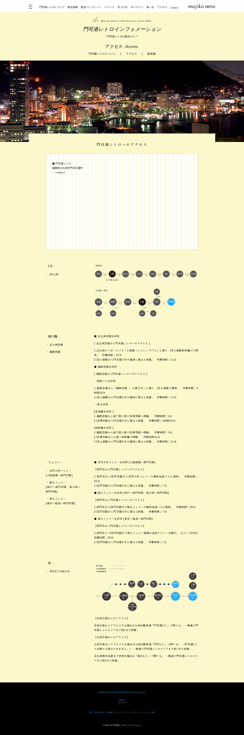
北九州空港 (56, 344)
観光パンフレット (91, 7)
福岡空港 (54, 352)
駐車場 (151, 54)
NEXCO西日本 (59, 571)
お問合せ (122, 700)
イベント (109, 7)
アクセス (162, 7)
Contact (174, 7)
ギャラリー (136, 7)
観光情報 (72, 7)
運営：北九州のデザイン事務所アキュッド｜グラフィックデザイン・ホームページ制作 (122, 712)
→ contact (58, 172)
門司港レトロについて (51, 7)
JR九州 (53, 274)
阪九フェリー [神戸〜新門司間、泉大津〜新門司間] (63, 487)
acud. (143, 692)
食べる (150, 7)
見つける (122, 7)
